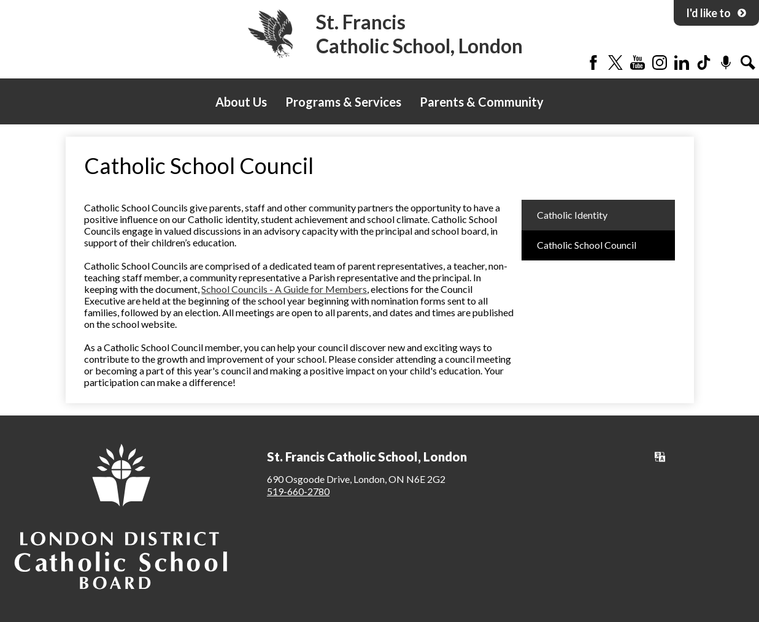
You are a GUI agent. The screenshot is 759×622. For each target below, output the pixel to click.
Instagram (659, 62)
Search (748, 62)
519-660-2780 (298, 491)
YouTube (637, 62)
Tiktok (703, 62)
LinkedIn (681, 62)
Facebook (593, 62)
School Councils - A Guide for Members (284, 289)
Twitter (615, 62)
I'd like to (716, 13)
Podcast (726, 62)
